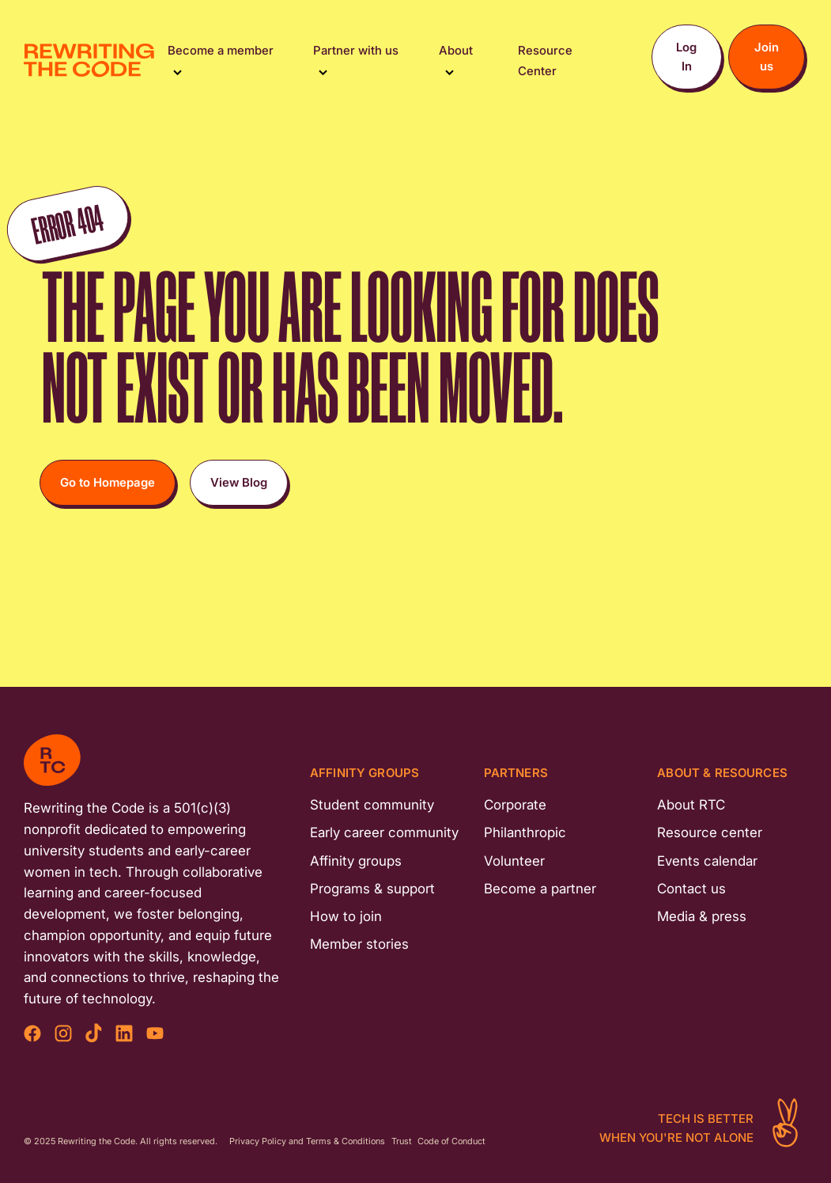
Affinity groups (356, 861)
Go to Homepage (107, 482)
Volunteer (514, 861)
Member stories (359, 944)
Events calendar (707, 861)
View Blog (238, 482)
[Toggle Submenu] (177, 71)
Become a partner (540, 889)
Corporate (515, 805)
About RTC (691, 805)
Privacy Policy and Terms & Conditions (307, 1141)
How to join (346, 916)
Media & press (701, 916)
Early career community (384, 832)
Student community (372, 805)
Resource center (709, 832)
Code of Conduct (451, 1141)
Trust (401, 1141)
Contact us (691, 889)
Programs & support (372, 889)
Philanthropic (525, 832)
